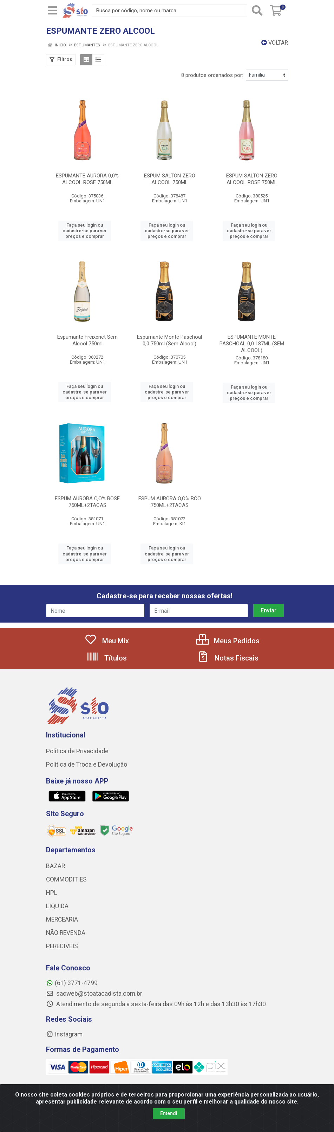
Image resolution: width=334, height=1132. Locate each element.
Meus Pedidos (228, 641)
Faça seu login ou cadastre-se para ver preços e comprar (85, 230)
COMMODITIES (66, 879)
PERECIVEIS (62, 946)
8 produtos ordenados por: (212, 75)
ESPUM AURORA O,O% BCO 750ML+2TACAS (169, 501)
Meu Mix (106, 641)
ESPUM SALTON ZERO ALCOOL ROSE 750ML (251, 179)
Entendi (168, 1125)
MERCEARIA (62, 919)
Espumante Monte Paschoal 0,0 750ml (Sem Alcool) (169, 340)
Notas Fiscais (227, 658)
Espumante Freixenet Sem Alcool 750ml (87, 340)
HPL (51, 892)
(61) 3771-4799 (72, 983)
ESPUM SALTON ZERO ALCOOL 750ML (169, 179)
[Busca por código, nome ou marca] (169, 10)
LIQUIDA (57, 906)
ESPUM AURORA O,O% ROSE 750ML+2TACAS (87, 501)
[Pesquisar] (257, 10)
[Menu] (52, 10)
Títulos (106, 658)
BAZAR (55, 866)
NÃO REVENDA (65, 932)
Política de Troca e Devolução (86, 764)
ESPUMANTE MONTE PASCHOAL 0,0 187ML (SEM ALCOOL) (252, 343)
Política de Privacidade (77, 751)
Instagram (64, 1034)
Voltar (274, 42)
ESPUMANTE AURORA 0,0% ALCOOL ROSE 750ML (87, 179)
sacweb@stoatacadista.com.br (94, 993)
